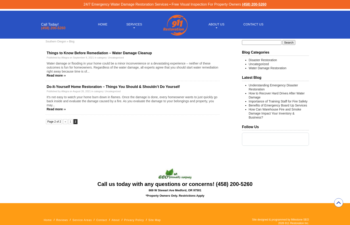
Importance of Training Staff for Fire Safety (278, 101)
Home (102, 23)
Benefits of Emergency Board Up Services (278, 105)
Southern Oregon (56, 41)
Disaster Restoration (263, 60)
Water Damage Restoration (267, 68)
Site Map (154, 220)
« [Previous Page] (65, 121)
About (116, 220)
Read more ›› (56, 75)
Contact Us (253, 23)
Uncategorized (116, 57)
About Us (216, 23)
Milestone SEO (300, 219)
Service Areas (82, 220)
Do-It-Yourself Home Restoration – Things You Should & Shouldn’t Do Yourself (113, 87)
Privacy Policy (134, 220)
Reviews (62, 220)
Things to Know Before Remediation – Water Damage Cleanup (99, 53)
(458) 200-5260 (254, 4)
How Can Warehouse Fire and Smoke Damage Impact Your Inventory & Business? (275, 113)
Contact (101, 220)
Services (134, 23)
